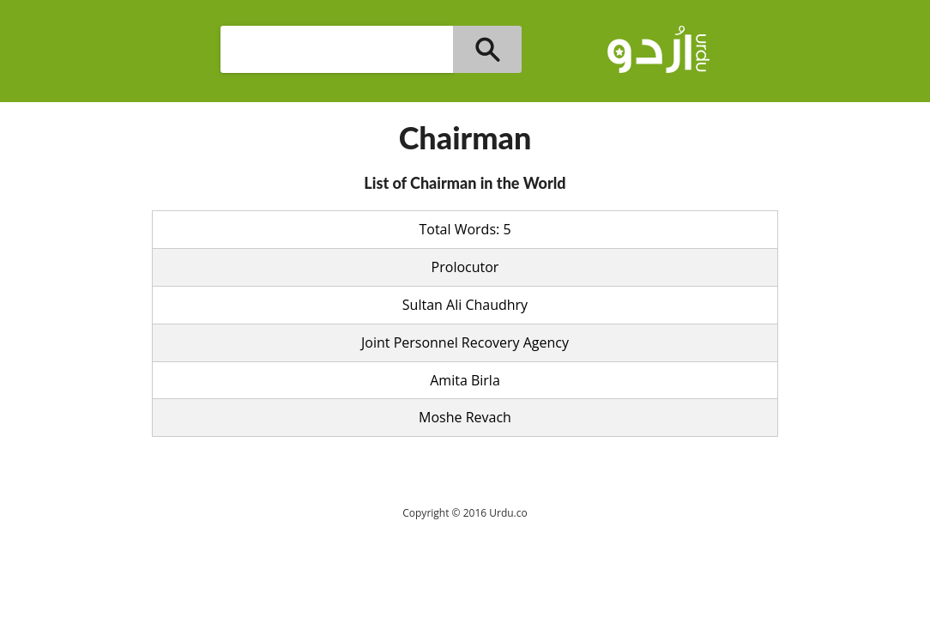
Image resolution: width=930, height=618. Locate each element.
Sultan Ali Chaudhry (465, 304)
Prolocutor (465, 267)
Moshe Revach (465, 417)
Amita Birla (465, 380)
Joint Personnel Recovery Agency (465, 342)
